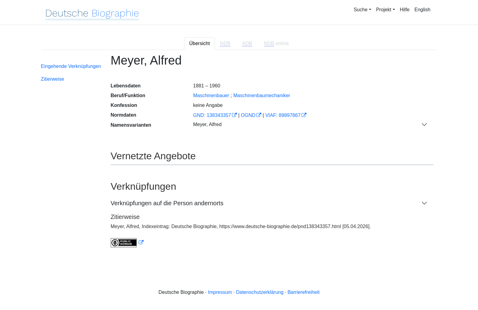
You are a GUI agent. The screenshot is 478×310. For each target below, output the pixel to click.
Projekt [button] (383, 9)
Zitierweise (52, 79)
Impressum (220, 292)
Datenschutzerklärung (260, 292)
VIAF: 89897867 (283, 115)
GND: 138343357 (212, 115)
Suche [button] (360, 9)
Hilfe (405, 9)
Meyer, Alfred (207, 124)
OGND (248, 115)
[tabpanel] (239, 154)
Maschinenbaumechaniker (261, 95)
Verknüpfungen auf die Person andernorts (167, 203)
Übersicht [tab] (199, 43)
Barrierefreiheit (303, 292)
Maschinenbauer (211, 95)
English (422, 9)
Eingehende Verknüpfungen (71, 66)
